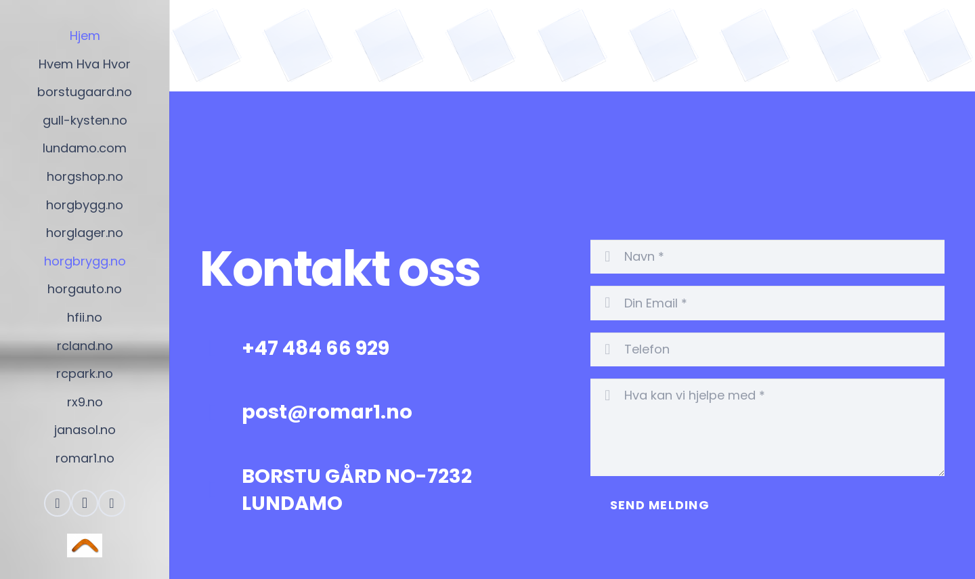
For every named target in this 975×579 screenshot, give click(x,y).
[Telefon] (767, 349)
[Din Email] (767, 303)
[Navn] (767, 257)
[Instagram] (84, 503)
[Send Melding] (659, 505)
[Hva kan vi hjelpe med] (767, 427)
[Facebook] (57, 503)
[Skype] (111, 503)
